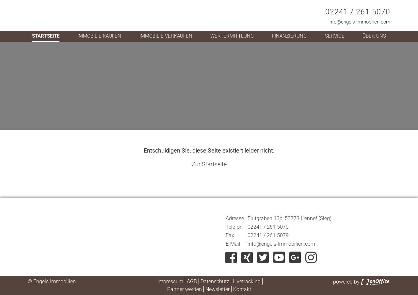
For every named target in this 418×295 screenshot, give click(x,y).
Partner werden (184, 289)
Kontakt (242, 289)
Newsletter (217, 289)
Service (335, 36)
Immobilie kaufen (99, 36)
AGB (192, 281)
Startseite (45, 36)
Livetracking (247, 281)
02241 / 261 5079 (268, 235)
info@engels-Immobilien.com (359, 22)
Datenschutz (215, 281)
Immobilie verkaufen (165, 36)
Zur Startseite (209, 164)
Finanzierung (289, 36)
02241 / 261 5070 (357, 12)
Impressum (170, 281)
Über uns (374, 36)
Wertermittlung (232, 36)
